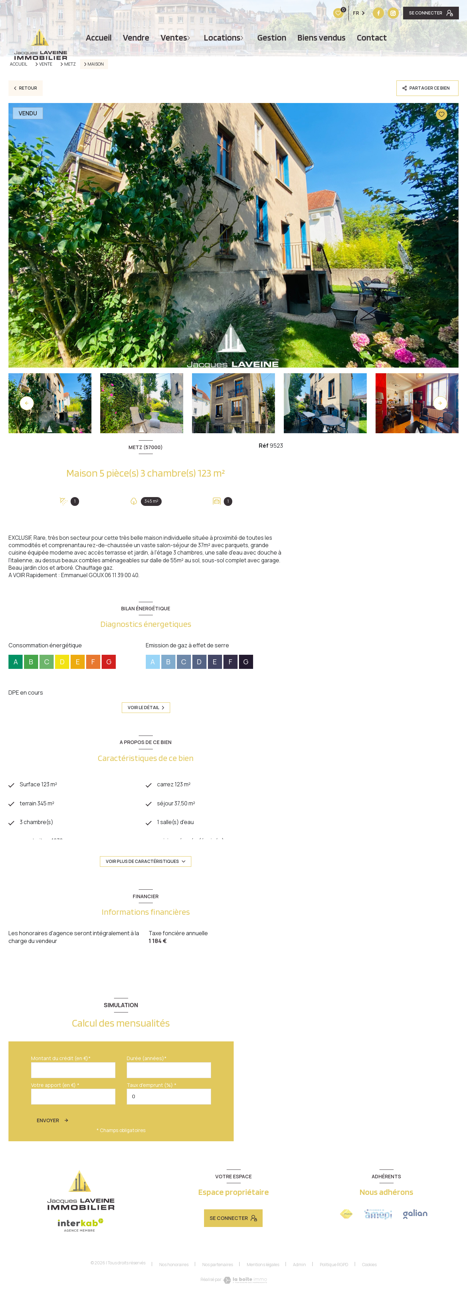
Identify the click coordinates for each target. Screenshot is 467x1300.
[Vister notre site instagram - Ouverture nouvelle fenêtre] (349, 13)
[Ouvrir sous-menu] (190, 37)
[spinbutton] (169, 1099)
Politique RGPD (334, 1267)
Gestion (271, 37)
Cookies (369, 1266)
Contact (372, 37)
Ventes (174, 37)
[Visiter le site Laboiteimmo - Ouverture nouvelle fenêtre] (245, 1282)
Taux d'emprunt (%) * (151, 1087)
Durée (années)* (147, 1060)
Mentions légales (263, 1267)
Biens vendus (322, 37)
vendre (136, 37)
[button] (440, 403)
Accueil (99, 37)
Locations (222, 37)
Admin (299, 1267)
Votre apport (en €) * (55, 1087)
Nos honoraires (173, 1267)
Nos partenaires (217, 1267)
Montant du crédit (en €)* (61, 1060)
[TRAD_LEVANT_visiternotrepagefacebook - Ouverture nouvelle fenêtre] (334, 13)
